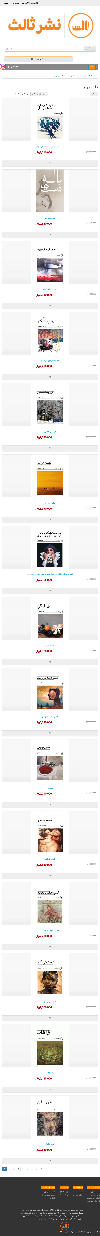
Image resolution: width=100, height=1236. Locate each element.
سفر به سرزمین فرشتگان (50, 360)
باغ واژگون (50, 1073)
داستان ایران (59, 75)
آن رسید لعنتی (50, 431)
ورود (6, 3)
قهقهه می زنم (50, 503)
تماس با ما (78, 1191)
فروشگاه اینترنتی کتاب (41, 1216)
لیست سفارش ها (48, 1195)
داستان (74, 75)
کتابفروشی (27, 1213)
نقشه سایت (78, 1195)
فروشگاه (75, 1213)
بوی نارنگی (50, 645)
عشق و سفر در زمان (50, 716)
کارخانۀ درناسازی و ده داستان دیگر (50, 146)
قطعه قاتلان (50, 859)
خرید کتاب (74, 1218)
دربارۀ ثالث (95, 1195)
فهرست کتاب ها (29, 3)
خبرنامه (52, 1198)
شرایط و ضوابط (93, 1201)
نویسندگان (64, 1191)
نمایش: (93, 94)
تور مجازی (95, 1191)
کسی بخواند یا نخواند (50, 930)
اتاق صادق (50, 1144)
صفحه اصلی (89, 75)
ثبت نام (15, 3)
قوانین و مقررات (93, 1198)
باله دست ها (50, 218)
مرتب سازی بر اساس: (39, 94)
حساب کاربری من (48, 1191)
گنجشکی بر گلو (50, 1001)
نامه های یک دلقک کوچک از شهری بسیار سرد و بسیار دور (50, 574)
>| (50, 1169)
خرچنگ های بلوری (50, 289)
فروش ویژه (64, 1194)
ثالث (70, 1231)
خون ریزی (50, 788)
